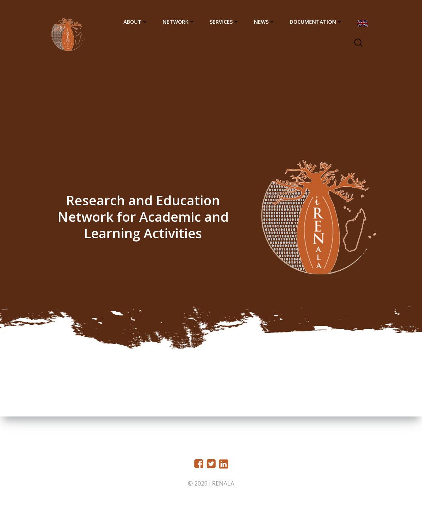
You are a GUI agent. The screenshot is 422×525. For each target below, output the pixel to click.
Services (225, 22)
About (136, 22)
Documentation (316, 22)
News (265, 22)
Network (179, 22)
